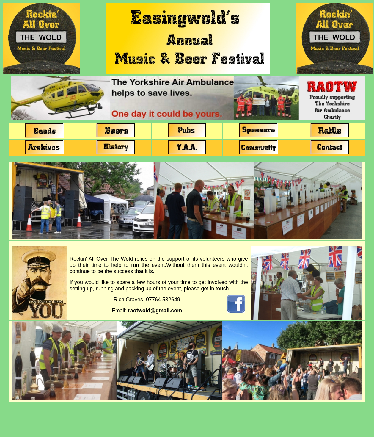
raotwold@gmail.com (155, 311)
